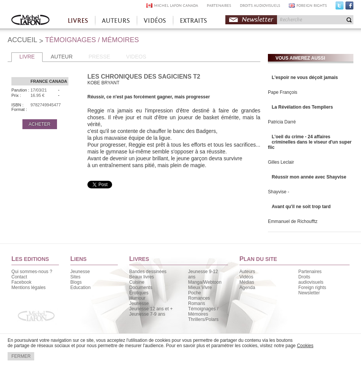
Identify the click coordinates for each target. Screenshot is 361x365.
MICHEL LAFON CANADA (176, 5)
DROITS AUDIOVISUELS (260, 5)
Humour (137, 298)
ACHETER (39, 124)
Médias (246, 282)
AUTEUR (62, 57)
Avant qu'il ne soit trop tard (301, 206)
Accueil (30, 21)
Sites (75, 277)
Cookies (305, 345)
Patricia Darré (282, 122)
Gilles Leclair (281, 162)
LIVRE (27, 57)
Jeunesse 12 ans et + (151, 308)
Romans (196, 303)
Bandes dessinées (147, 271)
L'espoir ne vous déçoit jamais (305, 77)
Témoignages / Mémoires (203, 311)
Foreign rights (312, 287)
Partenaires (309, 271)
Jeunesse (80, 271)
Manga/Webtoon (205, 282)
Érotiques (139, 292)
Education (80, 287)
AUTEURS (116, 21)
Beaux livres (141, 277)
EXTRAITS (193, 21)
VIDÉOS (155, 21)
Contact (19, 277)
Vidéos (246, 277)
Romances (199, 298)
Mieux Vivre (200, 287)
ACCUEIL (22, 40)
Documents (140, 287)
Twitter (340, 7)
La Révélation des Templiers (302, 107)
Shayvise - (278, 191)
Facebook (349, 7)
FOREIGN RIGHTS (311, 5)
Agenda (247, 287)
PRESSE (99, 57)
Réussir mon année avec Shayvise (309, 177)
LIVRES (78, 21)
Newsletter (257, 20)
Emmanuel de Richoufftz (293, 221)
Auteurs (247, 271)
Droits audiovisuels (310, 279)
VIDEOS (136, 57)
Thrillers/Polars (203, 319)
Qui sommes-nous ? (31, 271)
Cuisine (136, 282)
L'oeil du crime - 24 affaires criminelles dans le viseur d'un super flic (310, 142)
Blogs (76, 282)
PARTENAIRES (219, 5)
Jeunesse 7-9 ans (147, 314)
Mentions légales (28, 287)
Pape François (282, 92)
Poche (194, 292)
